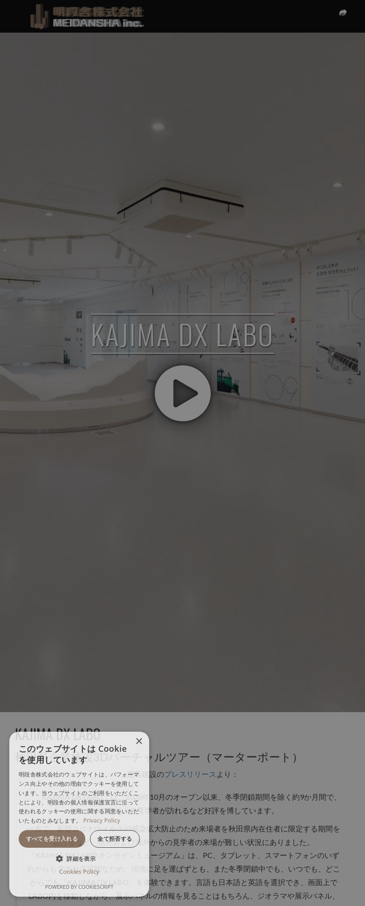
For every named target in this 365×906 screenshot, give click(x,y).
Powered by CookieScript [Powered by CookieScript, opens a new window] (79, 886)
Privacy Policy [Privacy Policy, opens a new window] (101, 820)
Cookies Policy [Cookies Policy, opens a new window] (79, 871)
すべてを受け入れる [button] (52, 839)
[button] (79, 858)
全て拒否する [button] (114, 839)
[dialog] (79, 814)
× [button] (138, 741)
